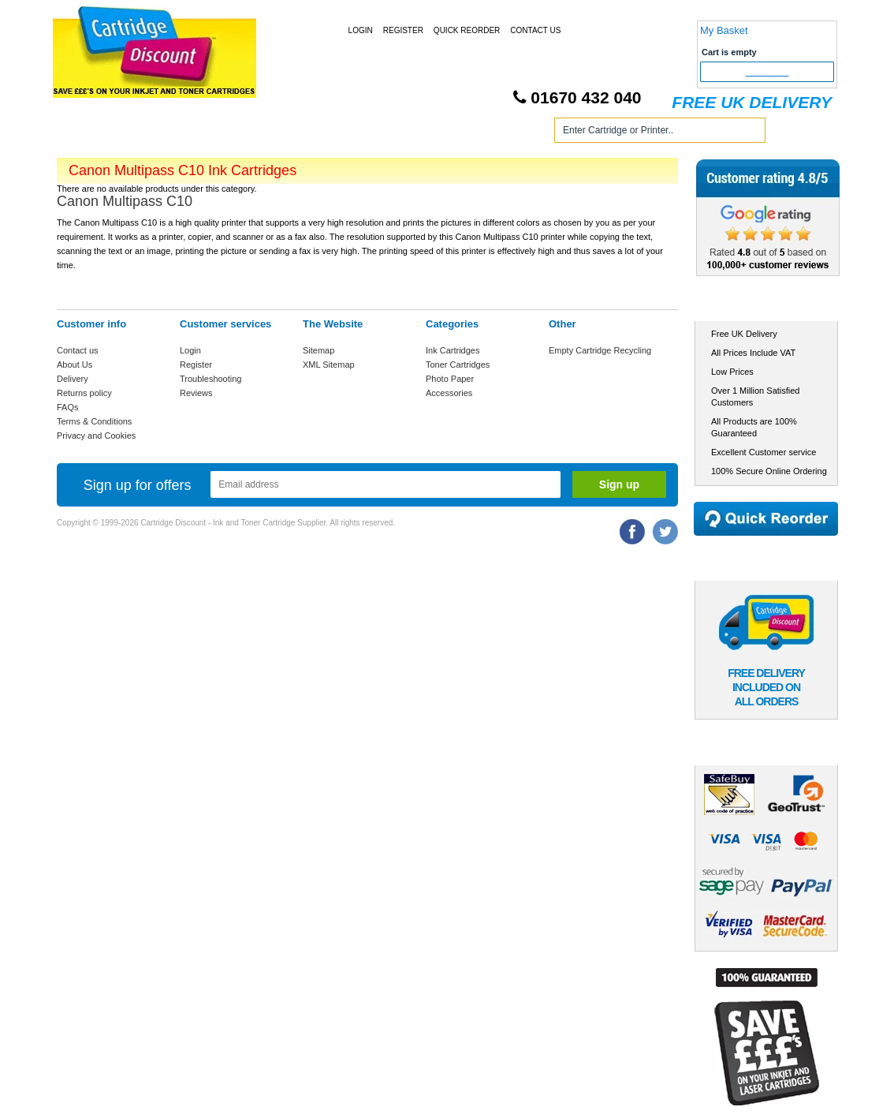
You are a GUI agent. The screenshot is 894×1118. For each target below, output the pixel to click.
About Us (74, 364)
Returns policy (84, 393)
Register (403, 30)
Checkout (767, 71)
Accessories (449, 393)
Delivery (72, 378)
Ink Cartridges (177, 133)
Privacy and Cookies (96, 435)
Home (87, 133)
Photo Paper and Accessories (450, 133)
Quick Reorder (467, 30)
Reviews (196, 393)
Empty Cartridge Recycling (600, 350)
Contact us (78, 350)
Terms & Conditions (94, 421)
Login (360, 30)
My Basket (724, 30)
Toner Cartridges (296, 133)
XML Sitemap (329, 364)
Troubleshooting (210, 378)
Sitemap (318, 350)
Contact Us (535, 30)
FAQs (68, 407)
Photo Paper (450, 378)
